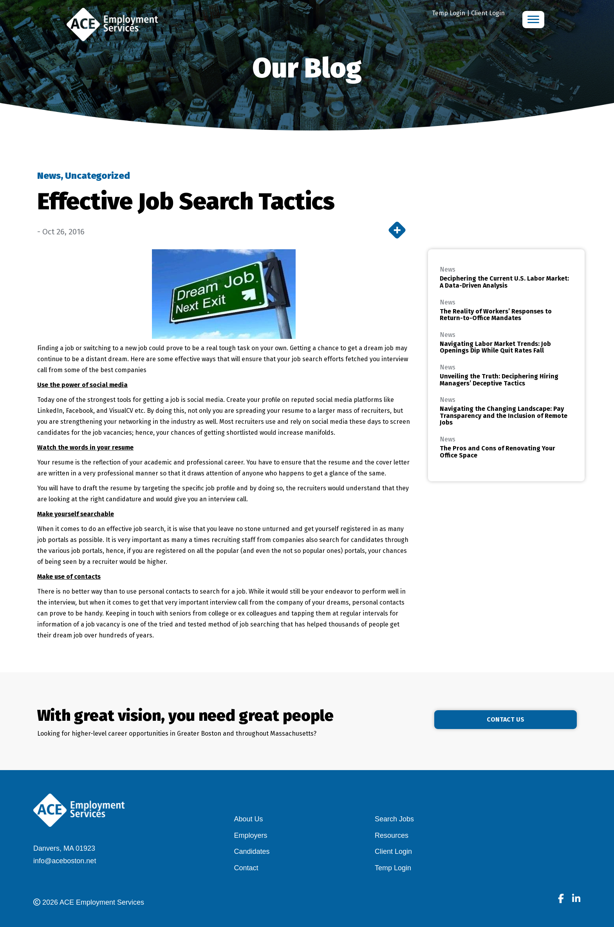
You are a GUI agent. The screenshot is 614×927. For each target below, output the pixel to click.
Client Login (488, 13)
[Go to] (560, 899)
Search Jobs (394, 819)
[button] (533, 719)
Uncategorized (97, 175)
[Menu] (533, 19)
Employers (250, 835)
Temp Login (448, 13)
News (49, 175)
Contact (246, 868)
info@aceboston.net (64, 861)
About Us (248, 819)
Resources (391, 835)
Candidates (252, 851)
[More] (397, 230)
